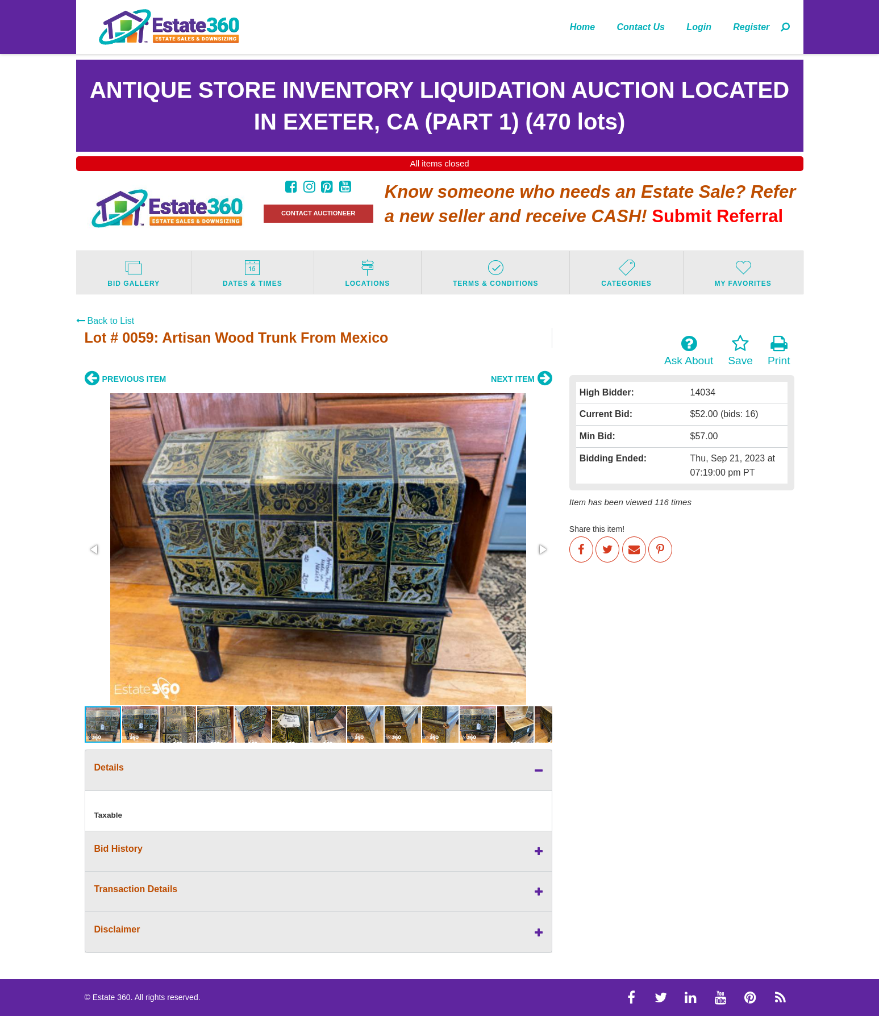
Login (698, 27)
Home (582, 27)
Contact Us (641, 27)
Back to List (105, 321)
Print (779, 351)
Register (751, 27)
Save (740, 351)
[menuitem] (582, 27)
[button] (95, 549)
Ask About (688, 351)
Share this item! (596, 529)
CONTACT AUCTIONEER (318, 213)
